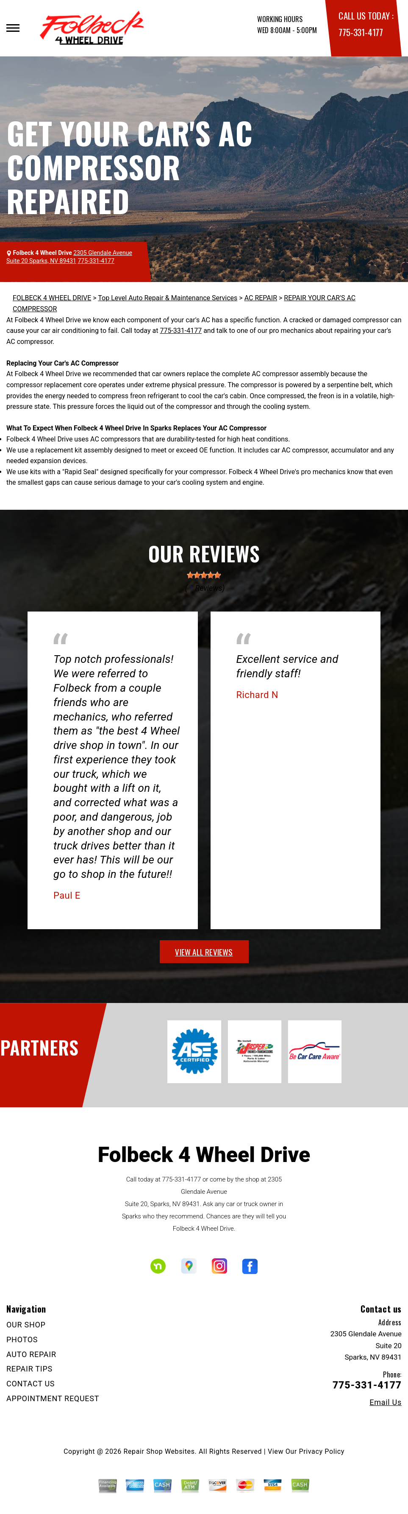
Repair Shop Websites (159, 1451)
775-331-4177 (361, 32)
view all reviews (204, 952)
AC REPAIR (260, 298)
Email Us (385, 1402)
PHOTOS (22, 1339)
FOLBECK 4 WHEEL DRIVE (52, 298)
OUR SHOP (26, 1324)
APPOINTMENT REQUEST (52, 1398)
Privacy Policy (321, 1451)
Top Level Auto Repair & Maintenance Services (167, 298)
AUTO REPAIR (31, 1354)
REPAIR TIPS (29, 1368)
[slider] (204, 575)
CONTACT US (30, 1383)
